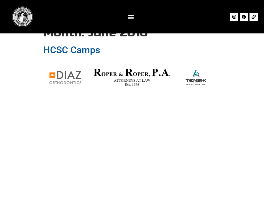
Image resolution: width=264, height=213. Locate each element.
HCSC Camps (71, 50)
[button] (131, 17)
